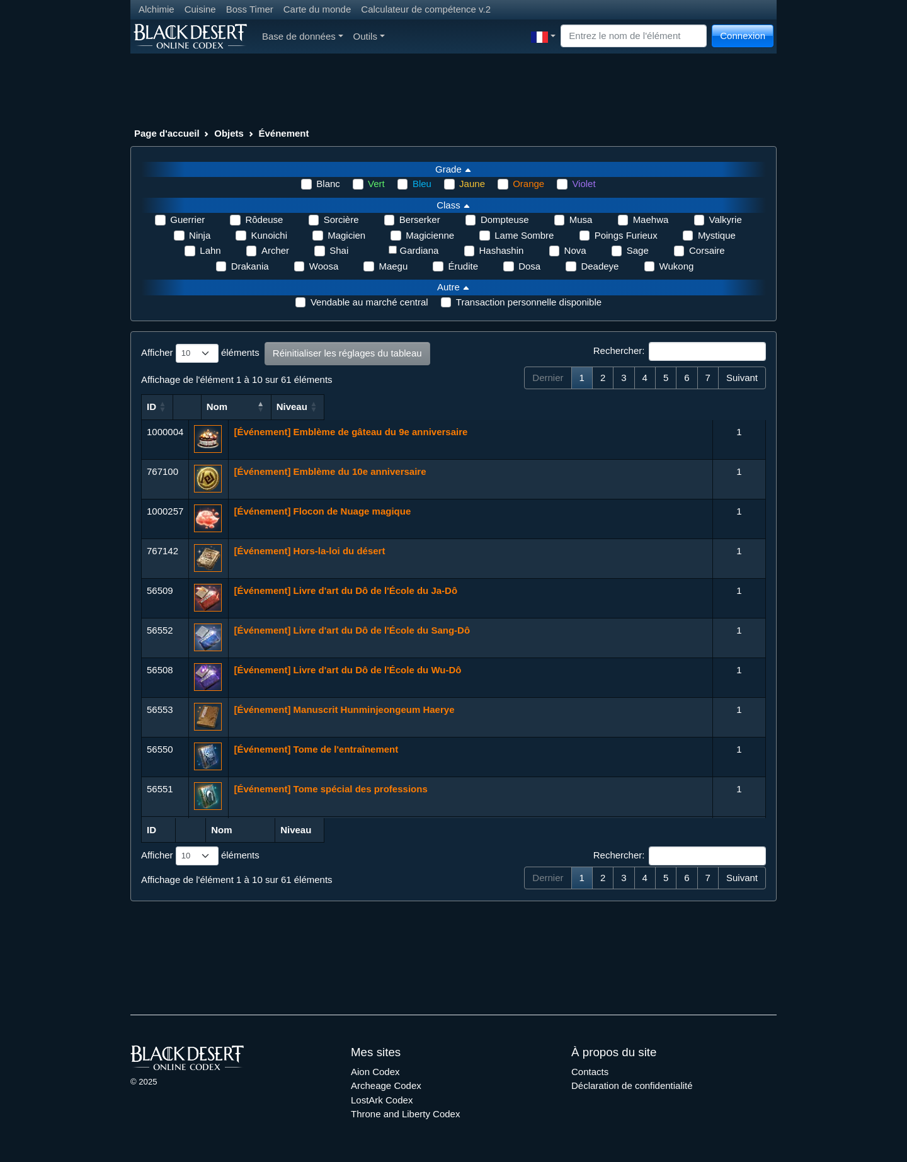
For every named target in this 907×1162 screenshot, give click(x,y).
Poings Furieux (626, 235)
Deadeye (600, 266)
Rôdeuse (264, 219)
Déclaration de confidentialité (632, 1085)
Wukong (676, 266)
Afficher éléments (200, 353)
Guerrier (187, 219)
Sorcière (341, 219)
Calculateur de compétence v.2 (426, 9)
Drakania (250, 266)
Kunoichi (269, 235)
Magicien (346, 235)
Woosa (323, 266)
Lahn (210, 250)
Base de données (302, 36)
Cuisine (200, 9)
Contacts (589, 1071)
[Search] (634, 36)
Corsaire (707, 250)
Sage (638, 250)
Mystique (717, 235)
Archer (275, 250)
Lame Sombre (524, 235)
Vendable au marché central (369, 302)
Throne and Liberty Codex (405, 1113)
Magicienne (430, 235)
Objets (229, 133)
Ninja (199, 235)
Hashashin (501, 250)
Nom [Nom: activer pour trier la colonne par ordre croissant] (244, 406)
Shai (338, 250)
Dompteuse (505, 219)
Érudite (463, 266)
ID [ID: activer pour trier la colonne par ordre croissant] (151, 406)
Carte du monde (317, 9)
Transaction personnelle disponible (529, 302)
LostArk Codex (382, 1100)
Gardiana (419, 250)
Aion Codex (375, 1071)
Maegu (393, 266)
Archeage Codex (386, 1085)
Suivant (742, 377)
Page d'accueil (167, 133)
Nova (575, 250)
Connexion (742, 35)
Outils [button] (369, 36)
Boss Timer (249, 9)
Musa (581, 219)
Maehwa (651, 219)
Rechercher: (679, 351)
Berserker (419, 219)
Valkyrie (725, 219)
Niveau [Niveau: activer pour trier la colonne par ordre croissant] (733, 406)
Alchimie (156, 9)
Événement (284, 133)
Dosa (529, 266)
